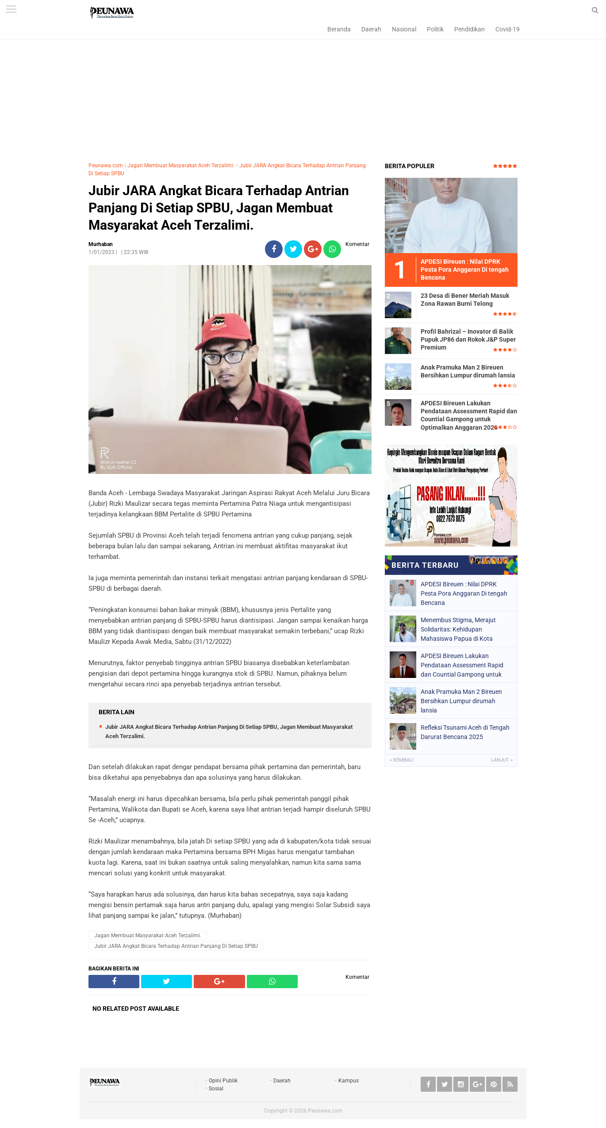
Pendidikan (469, 29)
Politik (435, 29)
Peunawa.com (105, 165)
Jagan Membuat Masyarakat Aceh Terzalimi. (180, 165)
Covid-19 (507, 29)
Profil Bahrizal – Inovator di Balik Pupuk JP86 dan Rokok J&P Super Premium (468, 339)
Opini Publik (223, 1081)
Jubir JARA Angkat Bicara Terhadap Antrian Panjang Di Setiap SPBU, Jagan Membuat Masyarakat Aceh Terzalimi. (218, 208)
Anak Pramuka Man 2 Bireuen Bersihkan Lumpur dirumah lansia (468, 371)
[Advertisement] (303, 91)
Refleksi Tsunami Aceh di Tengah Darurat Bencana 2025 (465, 732)
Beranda (339, 29)
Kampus (348, 1081)
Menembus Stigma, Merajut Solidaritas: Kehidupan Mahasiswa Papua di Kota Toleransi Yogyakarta (458, 629)
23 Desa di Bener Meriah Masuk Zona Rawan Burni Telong (465, 299)
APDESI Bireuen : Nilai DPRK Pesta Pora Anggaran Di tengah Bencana (464, 593)
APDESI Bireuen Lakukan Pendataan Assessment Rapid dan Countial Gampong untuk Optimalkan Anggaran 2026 (469, 415)
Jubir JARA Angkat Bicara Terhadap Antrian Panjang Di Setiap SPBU (176, 946)
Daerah (371, 29)
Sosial (216, 1089)
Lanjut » (502, 760)
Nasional (404, 29)
